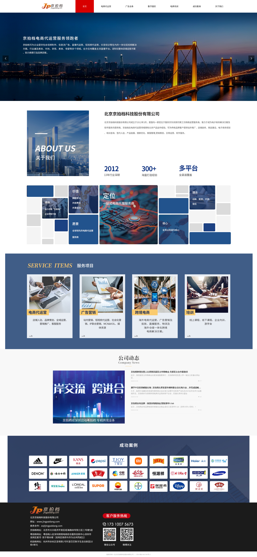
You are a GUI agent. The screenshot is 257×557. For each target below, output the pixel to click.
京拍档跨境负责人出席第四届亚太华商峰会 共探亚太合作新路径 (159, 372)
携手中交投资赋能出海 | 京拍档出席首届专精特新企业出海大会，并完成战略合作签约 (166, 388)
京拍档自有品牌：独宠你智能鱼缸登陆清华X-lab (152, 403)
